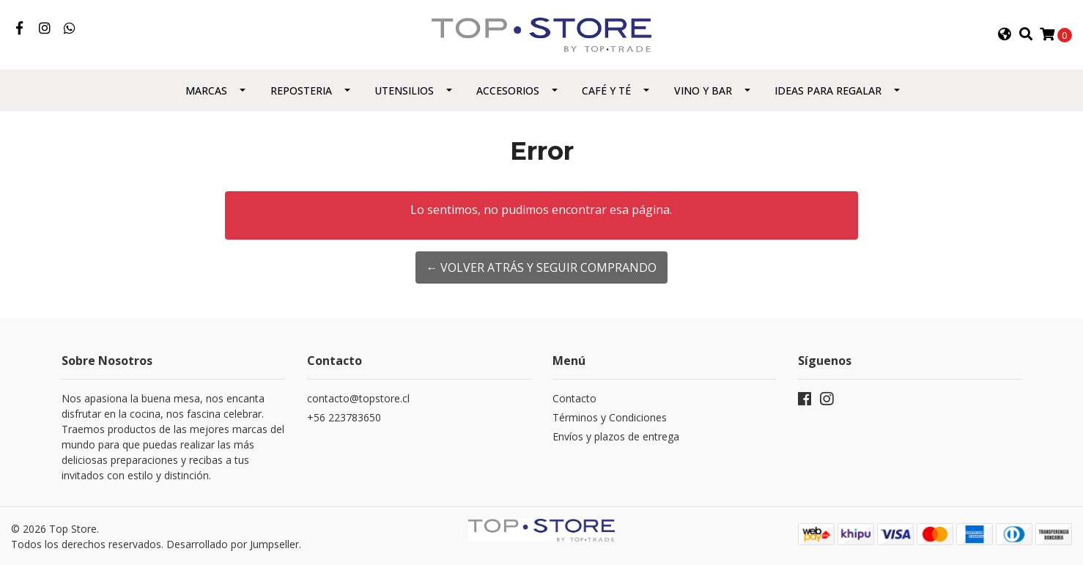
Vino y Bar (703, 90)
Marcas (206, 90)
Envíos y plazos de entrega (615, 436)
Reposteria (301, 90)
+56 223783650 (344, 417)
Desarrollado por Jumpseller (232, 544)
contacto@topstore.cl (358, 398)
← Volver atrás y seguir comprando (541, 267)
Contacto (574, 398)
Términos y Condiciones (609, 417)
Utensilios (404, 90)
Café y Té (606, 90)
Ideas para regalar (828, 90)
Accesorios (507, 90)
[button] (1004, 34)
